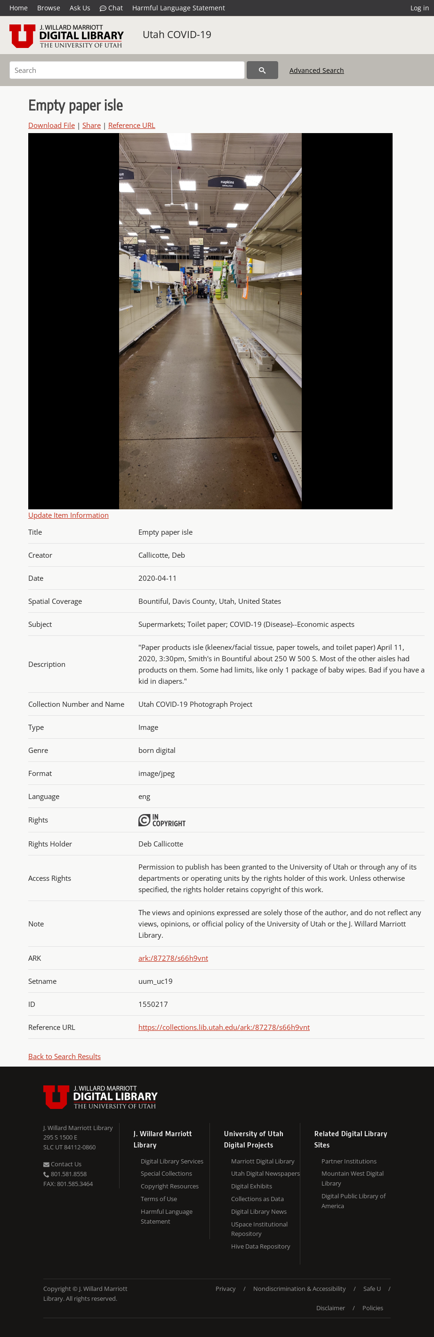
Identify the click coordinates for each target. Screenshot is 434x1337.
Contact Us (62, 1164)
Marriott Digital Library (263, 1161)
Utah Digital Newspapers (265, 1173)
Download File (51, 125)
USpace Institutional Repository (259, 1229)
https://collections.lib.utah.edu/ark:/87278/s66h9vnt (224, 1027)
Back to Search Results (64, 1056)
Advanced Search (316, 70)
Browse (48, 7)
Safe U (372, 1288)
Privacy (226, 1288)
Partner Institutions (349, 1161)
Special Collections (166, 1173)
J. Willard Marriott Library (78, 1127)
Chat (111, 8)
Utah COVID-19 (177, 34)
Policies (372, 1308)
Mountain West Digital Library (352, 1178)
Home (18, 7)
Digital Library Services (172, 1161)
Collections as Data (257, 1199)
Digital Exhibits (251, 1186)
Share (91, 125)
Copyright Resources (170, 1186)
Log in (419, 7)
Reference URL (131, 125)
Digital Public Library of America (353, 1201)
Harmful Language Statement (178, 7)
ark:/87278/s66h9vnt (173, 958)
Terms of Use (159, 1199)
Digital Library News (259, 1211)
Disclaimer (330, 1308)
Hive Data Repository (260, 1246)
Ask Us (80, 7)
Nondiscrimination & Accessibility (299, 1288)
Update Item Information (68, 515)
